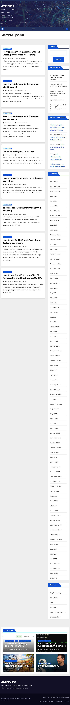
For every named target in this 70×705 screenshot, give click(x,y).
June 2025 (54, 196)
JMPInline (7, 6)
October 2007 (55, 443)
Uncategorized (7, 48)
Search (52, 47)
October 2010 (55, 327)
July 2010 (53, 331)
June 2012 (53, 298)
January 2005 (55, 564)
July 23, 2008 (9, 90)
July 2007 (53, 457)
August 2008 (54, 409)
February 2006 (55, 515)
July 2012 (53, 293)
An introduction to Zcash (47, 701)
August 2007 (54, 452)
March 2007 (54, 462)
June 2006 (54, 501)
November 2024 (55, 215)
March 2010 (54, 341)
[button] (63, 29)
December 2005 (55, 525)
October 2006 (55, 481)
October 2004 (55, 568)
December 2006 (56, 477)
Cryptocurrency (55, 593)
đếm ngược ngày (56, 125)
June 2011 (53, 322)
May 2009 (53, 370)
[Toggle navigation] (33, 29)
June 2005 (54, 554)
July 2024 (53, 225)
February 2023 (55, 254)
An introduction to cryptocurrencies (56, 157)
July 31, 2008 (9, 58)
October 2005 (55, 535)
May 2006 (53, 506)
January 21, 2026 (11, 669)
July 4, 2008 (9, 246)
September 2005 (56, 539)
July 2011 (53, 317)
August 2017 (54, 273)
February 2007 (55, 467)
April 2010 (53, 336)
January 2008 (55, 433)
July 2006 (53, 496)
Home (44, 697)
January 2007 (55, 472)
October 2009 (55, 356)
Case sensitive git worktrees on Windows (50, 644)
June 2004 (54, 573)
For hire (66, 701)
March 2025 (54, 206)
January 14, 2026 (45, 669)
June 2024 (54, 230)
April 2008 (53, 423)
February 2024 (55, 235)
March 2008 (54, 428)
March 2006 (54, 510)
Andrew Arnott (21, 58)
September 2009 (56, 360)
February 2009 (55, 385)
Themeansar (4, 700)
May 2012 (53, 302)
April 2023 (53, 244)
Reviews (53, 607)
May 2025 (53, 201)
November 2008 (56, 394)
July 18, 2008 (9, 123)
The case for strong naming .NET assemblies (58, 137)
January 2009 (55, 389)
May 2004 (53, 578)
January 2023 (55, 259)
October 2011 (54, 307)
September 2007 (56, 447)
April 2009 (53, 375)
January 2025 (55, 211)
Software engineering (57, 612)
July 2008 (53, 414)
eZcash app (59, 701)
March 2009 (54, 380)
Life (51, 602)
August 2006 (54, 491)
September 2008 (56, 404)
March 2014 (54, 278)
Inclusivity (53, 598)
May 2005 (53, 559)
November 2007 (55, 438)
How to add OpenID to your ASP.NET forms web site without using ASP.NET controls (22, 278)
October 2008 (55, 399)
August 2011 (54, 312)
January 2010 (54, 346)
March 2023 (54, 249)
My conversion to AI (57, 100)
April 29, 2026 (10, 649)
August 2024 (54, 220)
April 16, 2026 (44, 649)
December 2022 (55, 264)
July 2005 (53, 549)
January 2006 (55, 520)
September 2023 (56, 240)
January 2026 (55, 186)
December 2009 (56, 351)
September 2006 (56, 486)
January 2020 (55, 269)
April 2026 (53, 182)
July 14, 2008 (9, 155)
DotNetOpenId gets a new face (18, 151)
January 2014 (54, 283)
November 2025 (55, 191)
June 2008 (54, 418)
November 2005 (55, 530)
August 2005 (54, 544)
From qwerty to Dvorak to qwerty (57, 147)
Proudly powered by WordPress (10, 698)
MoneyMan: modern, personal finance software (57, 77)
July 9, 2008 (9, 184)
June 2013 (53, 288)
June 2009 (54, 365)
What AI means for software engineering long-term (57, 93)
